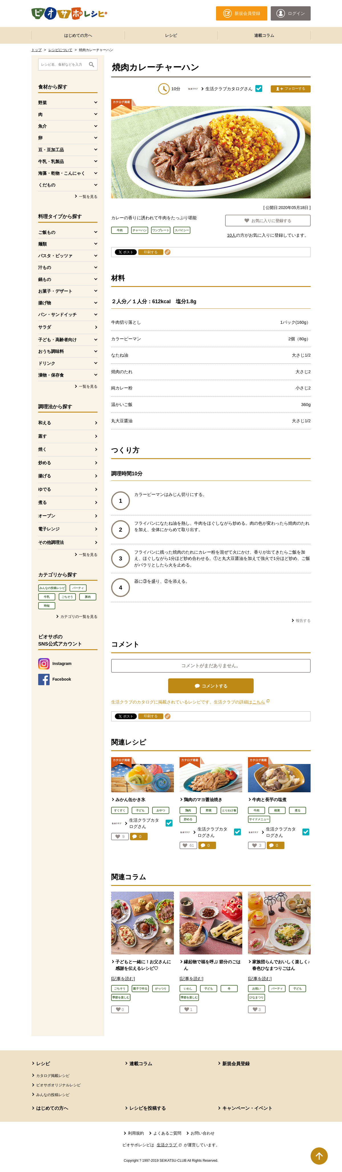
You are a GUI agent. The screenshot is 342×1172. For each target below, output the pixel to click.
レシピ (171, 35)
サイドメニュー (259, 819)
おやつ (160, 810)
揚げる (44, 475)
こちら (260, 701)
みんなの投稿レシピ (52, 588)
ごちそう (67, 596)
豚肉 (88, 596)
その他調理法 (51, 542)
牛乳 (47, 596)
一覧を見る (88, 196)
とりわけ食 (229, 810)
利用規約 (136, 1133)
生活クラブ (170, 1145)
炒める (44, 462)
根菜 (277, 810)
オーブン (46, 515)
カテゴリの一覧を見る (78, 616)
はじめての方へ (78, 35)
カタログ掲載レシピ (53, 1076)
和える (44, 422)
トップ (36, 50)
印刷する (151, 252)
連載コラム (264, 35)
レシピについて (60, 50)
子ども (140, 810)
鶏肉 (188, 810)
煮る (42, 502)
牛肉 (256, 810)
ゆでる (44, 489)
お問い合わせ (203, 1133)
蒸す (42, 436)
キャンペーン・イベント (247, 1108)
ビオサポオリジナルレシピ (58, 1085)
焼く (42, 449)
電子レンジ (49, 528)
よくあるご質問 (167, 1133)
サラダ (44, 327)
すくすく (119, 810)
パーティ (78, 588)
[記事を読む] (123, 978)
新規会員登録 (236, 1063)
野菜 (208, 810)
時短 (47, 605)
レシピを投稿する (147, 1108)
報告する (303, 620)
